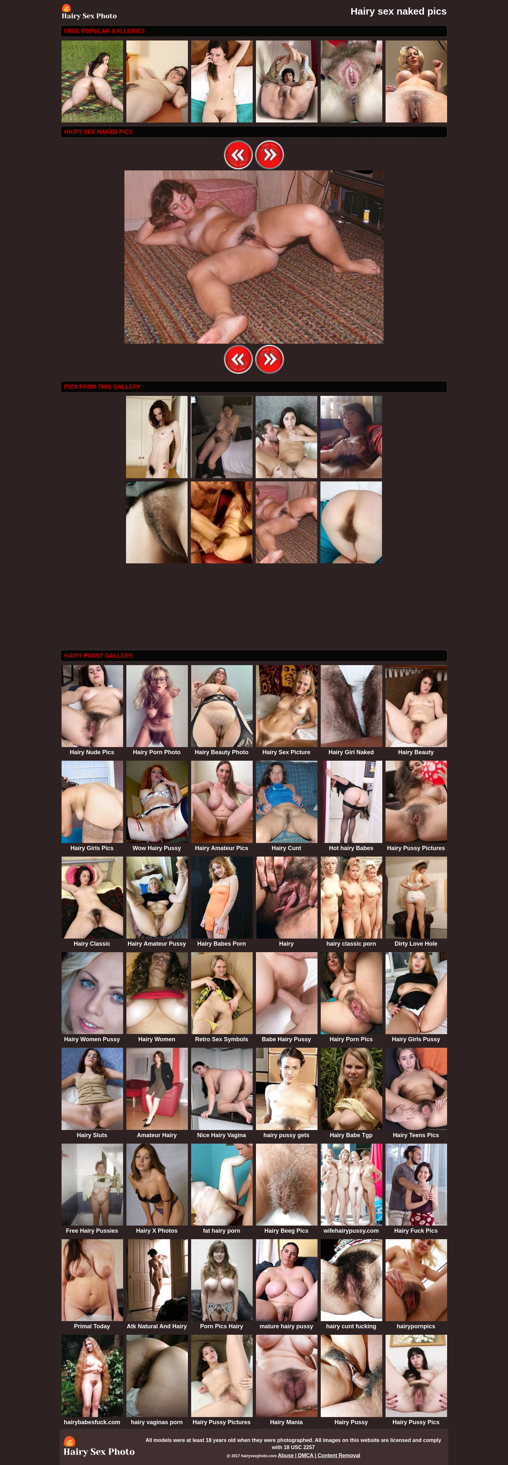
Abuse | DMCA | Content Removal (319, 1455)
